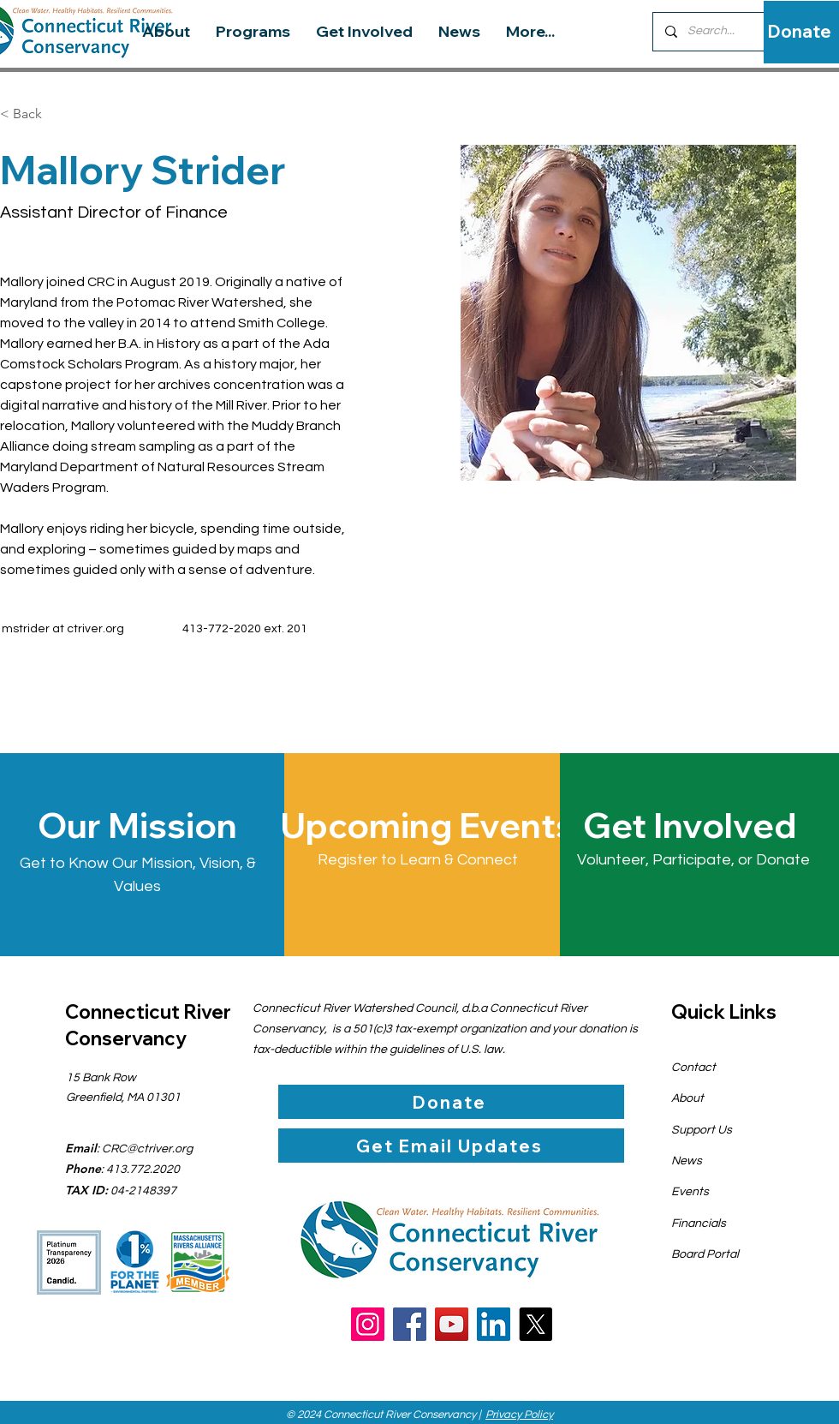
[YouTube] (451, 1324)
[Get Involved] (693, 825)
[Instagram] (367, 1324)
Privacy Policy (519, 1415)
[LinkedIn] (493, 1324)
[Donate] (799, 32)
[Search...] (723, 32)
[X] (535, 1324)
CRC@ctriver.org (147, 1149)
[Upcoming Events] (426, 825)
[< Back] (34, 114)
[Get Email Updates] (451, 1145)
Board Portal (705, 1254)
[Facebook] (409, 1324)
